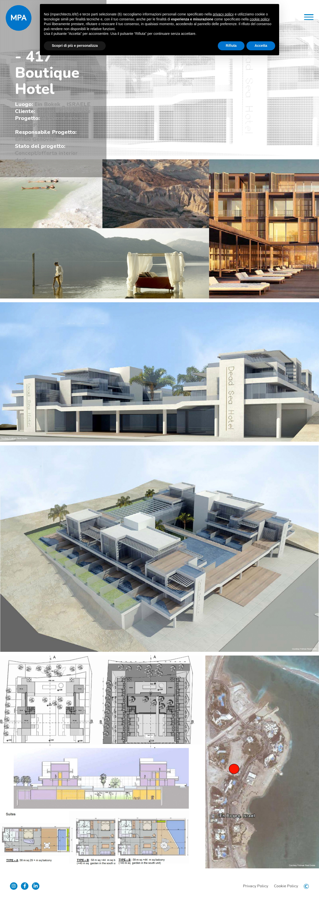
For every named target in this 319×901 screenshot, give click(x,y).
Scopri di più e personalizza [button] (75, 46)
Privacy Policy (255, 886)
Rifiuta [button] (231, 46)
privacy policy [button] (223, 14)
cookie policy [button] (259, 19)
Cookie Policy (286, 886)
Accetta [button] (260, 46)
